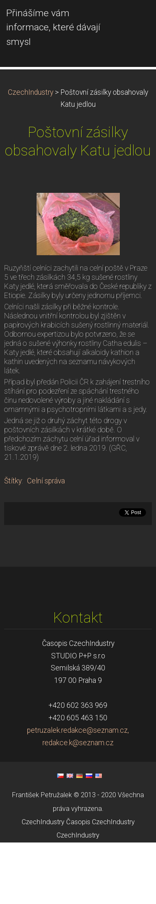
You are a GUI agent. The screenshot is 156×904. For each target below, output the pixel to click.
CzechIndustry (30, 154)
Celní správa (46, 542)
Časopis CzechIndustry (100, 883)
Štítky (13, 542)
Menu (133, 18)
